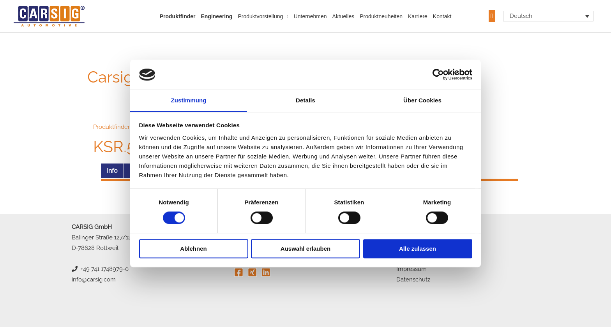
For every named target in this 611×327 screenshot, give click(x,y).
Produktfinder (178, 16)
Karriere (417, 16)
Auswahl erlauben (305, 249)
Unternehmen (310, 16)
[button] (492, 16)
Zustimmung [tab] (189, 100)
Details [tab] (305, 100)
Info (112, 170)
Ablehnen (193, 249)
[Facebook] (238, 272)
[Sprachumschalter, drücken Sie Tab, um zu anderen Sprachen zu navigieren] (548, 16)
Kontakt (442, 16)
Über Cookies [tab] (422, 100)
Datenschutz (413, 279)
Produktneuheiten (381, 16)
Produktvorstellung (260, 16)
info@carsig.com (94, 279)
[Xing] (252, 272)
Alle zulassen (417, 249)
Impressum (411, 268)
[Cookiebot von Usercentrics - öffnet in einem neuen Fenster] (438, 74)
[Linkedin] (265, 272)
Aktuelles (343, 16)
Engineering (216, 16)
